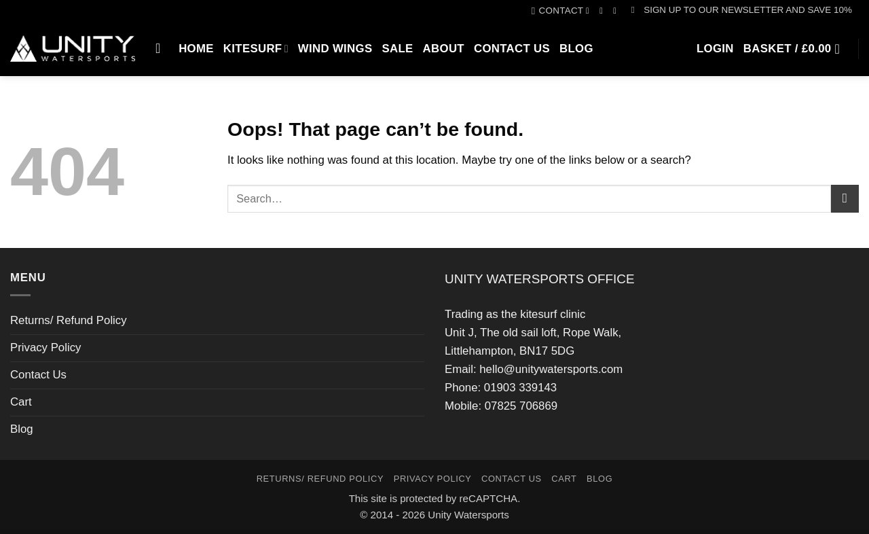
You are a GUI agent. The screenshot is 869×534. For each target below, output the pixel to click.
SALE (397, 48)
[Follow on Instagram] (603, 11)
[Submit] (845, 199)
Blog (576, 48)
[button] (742, 10)
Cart (21, 401)
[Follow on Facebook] (590, 11)
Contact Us (512, 48)
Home (196, 48)
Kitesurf (256, 48)
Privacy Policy (45, 347)
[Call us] (617, 11)
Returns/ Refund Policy (68, 320)
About (443, 48)
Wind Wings (335, 48)
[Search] (162, 48)
